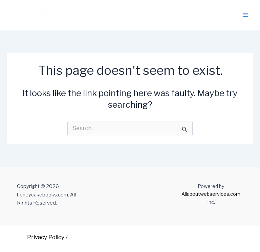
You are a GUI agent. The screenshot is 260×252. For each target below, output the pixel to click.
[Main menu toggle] (246, 15)
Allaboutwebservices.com (210, 194)
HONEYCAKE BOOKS (85, 15)
